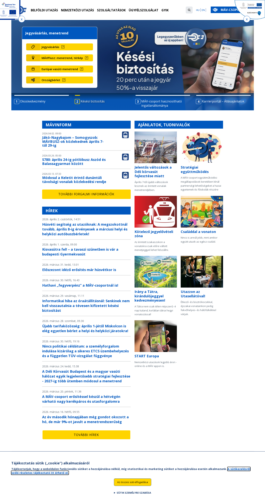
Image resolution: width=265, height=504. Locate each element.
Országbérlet (51, 80)
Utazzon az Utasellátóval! (193, 293)
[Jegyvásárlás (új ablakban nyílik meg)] (66, 47)
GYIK (165, 10)
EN (203, 10)
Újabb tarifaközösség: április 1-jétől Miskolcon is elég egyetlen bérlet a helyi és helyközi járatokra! (85, 328)
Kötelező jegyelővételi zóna (154, 233)
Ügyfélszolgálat (143, 10)
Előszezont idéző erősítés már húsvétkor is (79, 269)
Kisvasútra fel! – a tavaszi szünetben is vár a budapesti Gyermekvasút (80, 251)
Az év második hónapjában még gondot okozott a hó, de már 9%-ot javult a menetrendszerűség (85, 419)
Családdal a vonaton (198, 231)
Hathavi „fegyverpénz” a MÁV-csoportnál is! (80, 285)
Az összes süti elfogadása (132, 482)
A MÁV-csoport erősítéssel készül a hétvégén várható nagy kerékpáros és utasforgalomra (81, 399)
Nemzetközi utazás (77, 10)
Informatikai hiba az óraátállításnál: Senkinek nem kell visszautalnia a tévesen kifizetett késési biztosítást (86, 306)
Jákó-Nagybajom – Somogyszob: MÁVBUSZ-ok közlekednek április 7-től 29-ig (73, 141)
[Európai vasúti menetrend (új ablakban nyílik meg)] (66, 69)
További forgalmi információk (86, 194)
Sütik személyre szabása (134, 493)
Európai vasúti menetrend (60, 69)
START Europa (147, 356)
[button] (189, 10)
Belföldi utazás (44, 10)
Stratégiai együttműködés (195, 169)
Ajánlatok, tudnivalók (164, 124)
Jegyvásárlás (50, 47)
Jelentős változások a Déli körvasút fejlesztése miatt (153, 171)
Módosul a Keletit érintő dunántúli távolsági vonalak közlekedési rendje (74, 179)
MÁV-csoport (233, 10)
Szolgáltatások (111, 10)
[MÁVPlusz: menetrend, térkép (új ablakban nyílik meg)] (66, 58)
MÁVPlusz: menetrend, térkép (62, 58)
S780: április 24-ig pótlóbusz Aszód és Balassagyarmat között (74, 161)
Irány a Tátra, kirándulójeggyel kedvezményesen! (150, 296)
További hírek (86, 435)
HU (198, 10)
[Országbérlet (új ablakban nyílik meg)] (66, 80)
